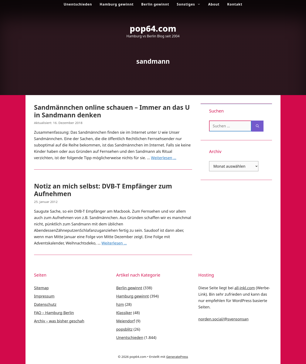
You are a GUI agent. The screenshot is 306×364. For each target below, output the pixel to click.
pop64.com (153, 28)
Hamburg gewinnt (117, 4)
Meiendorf (125, 320)
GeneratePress (177, 356)
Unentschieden (78, 4)
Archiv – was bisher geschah (59, 320)
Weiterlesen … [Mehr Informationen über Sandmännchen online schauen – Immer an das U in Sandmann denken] (163, 157)
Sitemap (41, 287)
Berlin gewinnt (155, 4)
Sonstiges (190, 4)
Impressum (44, 296)
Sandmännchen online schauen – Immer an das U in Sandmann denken (112, 111)
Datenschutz (45, 304)
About (214, 4)
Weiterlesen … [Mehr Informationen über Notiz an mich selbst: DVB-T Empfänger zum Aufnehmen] (114, 243)
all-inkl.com (244, 287)
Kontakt (234, 4)
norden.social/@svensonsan (223, 319)
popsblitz (124, 329)
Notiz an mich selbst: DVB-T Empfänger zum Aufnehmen (103, 190)
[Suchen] (257, 126)
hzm (120, 304)
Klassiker (124, 312)
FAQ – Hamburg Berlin (54, 312)
